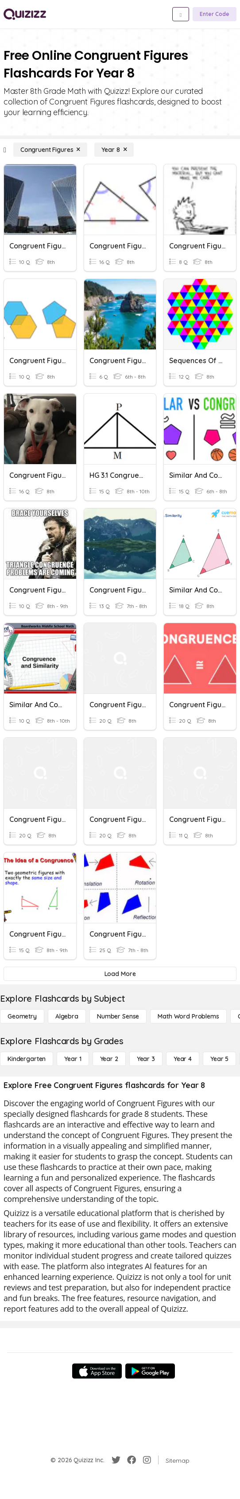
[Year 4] (182, 1059)
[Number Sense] (118, 1016)
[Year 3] (146, 1059)
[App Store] (97, 1371)
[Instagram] (147, 1460)
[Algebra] (67, 1016)
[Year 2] (109, 1059)
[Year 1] (73, 1059)
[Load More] (120, 974)
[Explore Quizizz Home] (25, 14)
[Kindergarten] (26, 1059)
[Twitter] (116, 1460)
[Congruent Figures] (50, 150)
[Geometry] (22, 1016)
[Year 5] (219, 1059)
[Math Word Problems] (188, 1016)
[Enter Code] (214, 14)
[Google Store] (150, 1371)
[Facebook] (131, 1460)
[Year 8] (114, 150)
